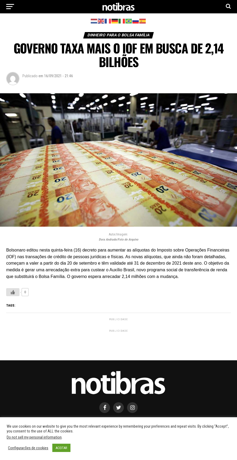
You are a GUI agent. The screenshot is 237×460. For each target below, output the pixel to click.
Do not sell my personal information (34, 437)
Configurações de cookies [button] (28, 448)
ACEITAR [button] (61, 448)
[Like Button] (12, 292)
